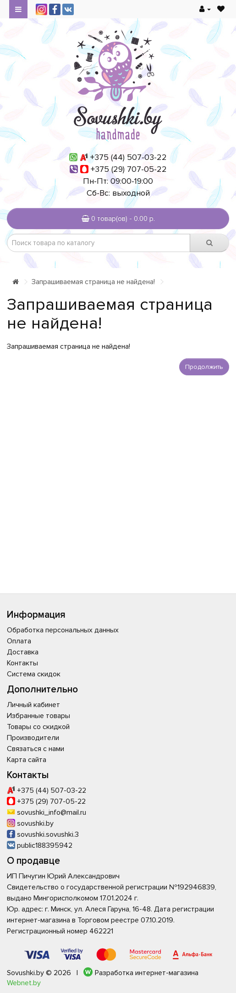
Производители (33, 737)
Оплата (19, 641)
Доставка (22, 652)
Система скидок (33, 674)
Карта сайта (26, 759)
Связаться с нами (35, 748)
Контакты (22, 663)
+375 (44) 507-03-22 (128, 157)
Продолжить (204, 367)
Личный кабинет (33, 704)
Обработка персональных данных (63, 630)
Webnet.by (24, 983)
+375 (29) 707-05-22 (129, 169)
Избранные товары (38, 715)
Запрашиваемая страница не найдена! (93, 281)
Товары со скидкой (38, 726)
